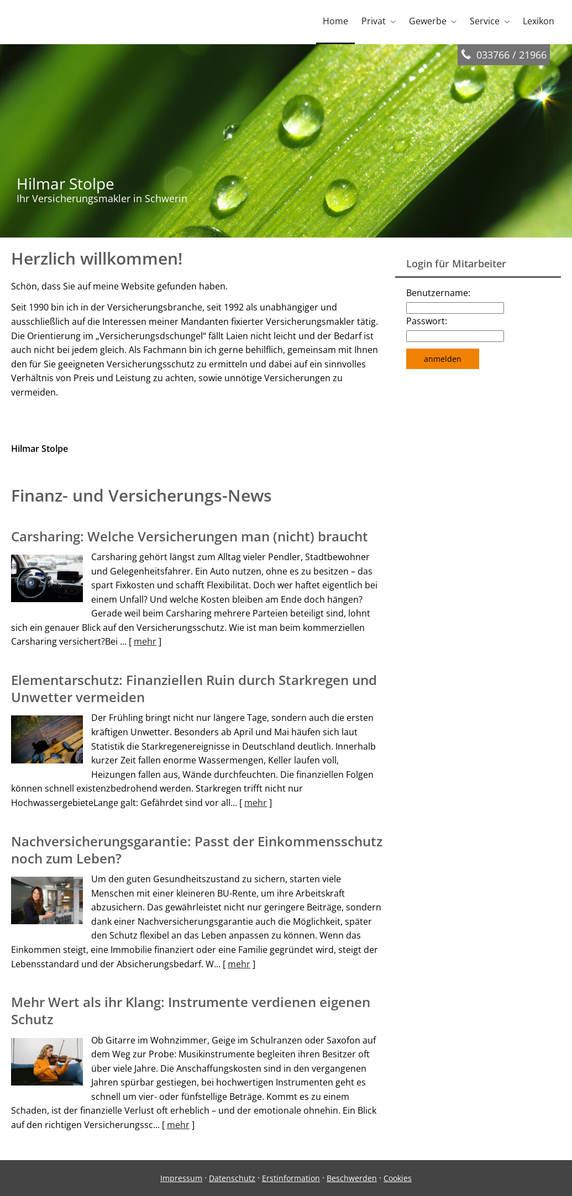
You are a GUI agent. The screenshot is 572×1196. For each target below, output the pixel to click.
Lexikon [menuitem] (538, 21)
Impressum (181, 1178)
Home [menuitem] (335, 21)
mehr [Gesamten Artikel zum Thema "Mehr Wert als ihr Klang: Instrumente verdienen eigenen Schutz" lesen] (178, 1125)
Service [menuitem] (485, 21)
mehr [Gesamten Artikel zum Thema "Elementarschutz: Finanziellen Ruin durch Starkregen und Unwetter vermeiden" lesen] (255, 803)
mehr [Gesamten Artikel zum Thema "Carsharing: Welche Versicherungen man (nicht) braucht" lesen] (145, 641)
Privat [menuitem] (373, 21)
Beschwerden (352, 1178)
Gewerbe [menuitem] (428, 21)
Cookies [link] (398, 1178)
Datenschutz (232, 1178)
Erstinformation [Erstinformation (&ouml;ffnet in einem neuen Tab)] (291, 1178)
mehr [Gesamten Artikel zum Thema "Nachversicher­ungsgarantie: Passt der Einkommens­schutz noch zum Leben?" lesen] (239, 964)
